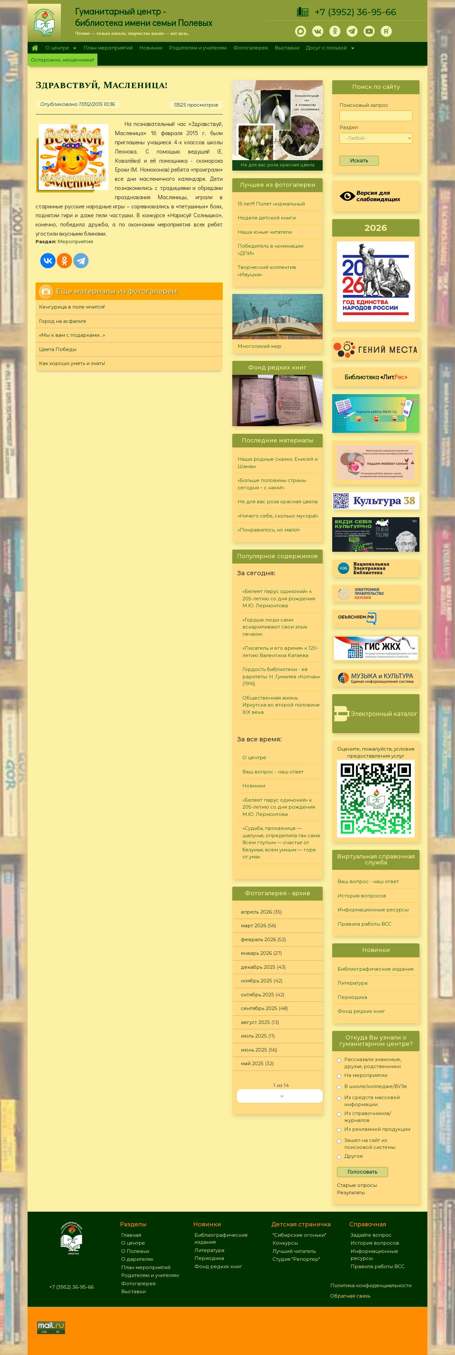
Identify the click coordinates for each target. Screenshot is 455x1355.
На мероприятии (362, 1076)
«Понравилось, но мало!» (269, 530)
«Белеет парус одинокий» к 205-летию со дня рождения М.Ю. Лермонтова (278, 598)
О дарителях (137, 1259)
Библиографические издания (375, 969)
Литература (352, 983)
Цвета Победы (57, 349)
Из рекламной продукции (373, 1130)
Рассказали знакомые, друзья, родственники (369, 1063)
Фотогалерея (251, 48)
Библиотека (376, 377)
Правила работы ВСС (365, 924)
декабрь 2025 (258, 967)
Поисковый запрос (364, 105)
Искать (359, 161)
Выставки (287, 48)
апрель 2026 (256, 912)
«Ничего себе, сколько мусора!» (278, 516)
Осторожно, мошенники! (62, 60)
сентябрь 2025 (259, 1008)
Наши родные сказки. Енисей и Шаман (278, 462)
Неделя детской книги (267, 218)
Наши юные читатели (265, 232)
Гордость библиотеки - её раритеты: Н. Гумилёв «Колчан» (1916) (281, 676)
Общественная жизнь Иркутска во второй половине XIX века (281, 705)
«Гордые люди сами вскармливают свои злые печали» (274, 627)
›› (281, 1096)
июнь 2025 (254, 1050)
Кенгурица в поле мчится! (72, 307)
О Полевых (135, 1251)
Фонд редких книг (361, 1011)
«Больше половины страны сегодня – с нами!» (272, 484)
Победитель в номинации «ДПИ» (270, 249)
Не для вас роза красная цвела (277, 165)
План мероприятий (108, 48)
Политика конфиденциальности (371, 1285)
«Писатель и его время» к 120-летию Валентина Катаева (280, 651)
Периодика (352, 997)
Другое (350, 1157)
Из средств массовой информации (368, 1101)
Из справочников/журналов (364, 1117)
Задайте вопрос (371, 1235)
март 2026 (253, 925)
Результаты (351, 1192)
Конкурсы (285, 1243)
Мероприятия (75, 241)
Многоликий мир (259, 346)
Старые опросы (357, 1185)
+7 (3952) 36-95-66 (355, 12)
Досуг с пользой (328, 48)
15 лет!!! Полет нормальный (271, 204)
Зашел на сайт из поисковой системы (366, 1143)
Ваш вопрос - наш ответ (273, 772)
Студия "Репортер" (296, 1259)
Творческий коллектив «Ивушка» (267, 270)
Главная (35, 48)
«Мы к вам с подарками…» (72, 335)
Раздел (349, 127)
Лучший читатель (294, 1251)
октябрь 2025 (257, 995)
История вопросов (362, 896)
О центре (59, 48)
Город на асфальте (62, 321)
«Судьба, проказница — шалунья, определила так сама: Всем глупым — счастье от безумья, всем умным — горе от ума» (281, 842)
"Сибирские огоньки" (299, 1235)
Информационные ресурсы (373, 910)
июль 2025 (254, 1036)
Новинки (150, 48)
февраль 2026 (258, 939)
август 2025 (255, 1022)
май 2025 (252, 1063)
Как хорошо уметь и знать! (72, 363)
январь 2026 (256, 953)
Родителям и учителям (198, 48)
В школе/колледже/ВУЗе (372, 1087)
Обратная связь (350, 1296)
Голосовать (362, 1172)
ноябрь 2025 (256, 981)
